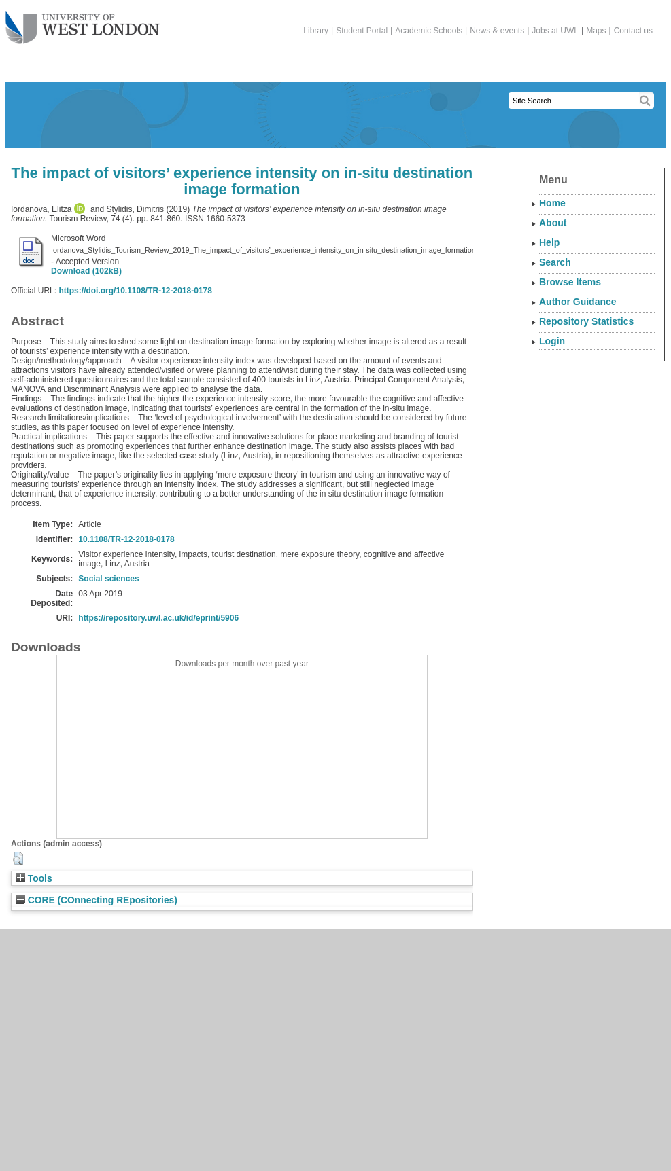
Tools (34, 878)
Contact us (633, 30)
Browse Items (570, 281)
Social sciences (108, 578)
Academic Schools (428, 30)
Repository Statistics (586, 321)
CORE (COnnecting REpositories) (96, 900)
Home (552, 203)
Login (552, 341)
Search (555, 262)
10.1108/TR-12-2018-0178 (126, 539)
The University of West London (83, 22)
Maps (596, 30)
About (552, 222)
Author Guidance (578, 301)
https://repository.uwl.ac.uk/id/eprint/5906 (158, 618)
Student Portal (362, 30)
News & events (497, 30)
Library (315, 30)
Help (549, 242)
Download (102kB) (86, 271)
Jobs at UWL (555, 30)
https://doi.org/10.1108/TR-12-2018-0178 (134, 290)
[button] (18, 858)
